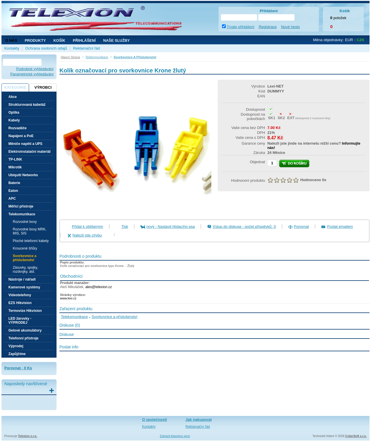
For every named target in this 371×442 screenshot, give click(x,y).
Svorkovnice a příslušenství (24, 258)
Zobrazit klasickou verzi (175, 436)
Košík (59, 40)
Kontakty (11, 48)
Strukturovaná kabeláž (27, 105)
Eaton (13, 191)
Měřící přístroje (20, 206)
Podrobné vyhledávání (35, 69)
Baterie (14, 183)
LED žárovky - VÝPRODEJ (19, 321)
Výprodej (15, 346)
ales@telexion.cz (98, 287)
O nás (11, 40)
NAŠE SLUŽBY (116, 40)
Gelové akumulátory (25, 330)
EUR (349, 40)
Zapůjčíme (17, 354)
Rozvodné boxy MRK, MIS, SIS (29, 231)
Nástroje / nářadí (22, 279)
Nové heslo (290, 27)
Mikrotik (15, 167)
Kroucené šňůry (25, 248)
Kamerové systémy (24, 287)
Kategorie (15, 87)
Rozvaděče (17, 128)
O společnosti (154, 419)
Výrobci (43, 87)
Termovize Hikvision (25, 311)
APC (12, 199)
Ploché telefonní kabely (31, 241)
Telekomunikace (74, 316)
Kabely (14, 120)
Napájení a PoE (21, 136)
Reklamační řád (86, 48)
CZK (361, 40)
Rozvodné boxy (25, 222)
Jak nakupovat (199, 419)
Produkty (35, 40)
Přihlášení (84, 40)
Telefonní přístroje (23, 338)
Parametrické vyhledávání (32, 74)
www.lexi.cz (68, 298)
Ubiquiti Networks (23, 175)
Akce (12, 97)
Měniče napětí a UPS (25, 144)
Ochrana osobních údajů (46, 48)
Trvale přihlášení (240, 27)
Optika (13, 112)
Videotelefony (19, 295)
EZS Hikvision (20, 303)
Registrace (268, 27)
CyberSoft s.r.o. (356, 436)
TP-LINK (15, 159)
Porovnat (301, 226)
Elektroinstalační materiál (29, 152)
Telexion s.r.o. (27, 436)
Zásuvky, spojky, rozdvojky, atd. (25, 269)
